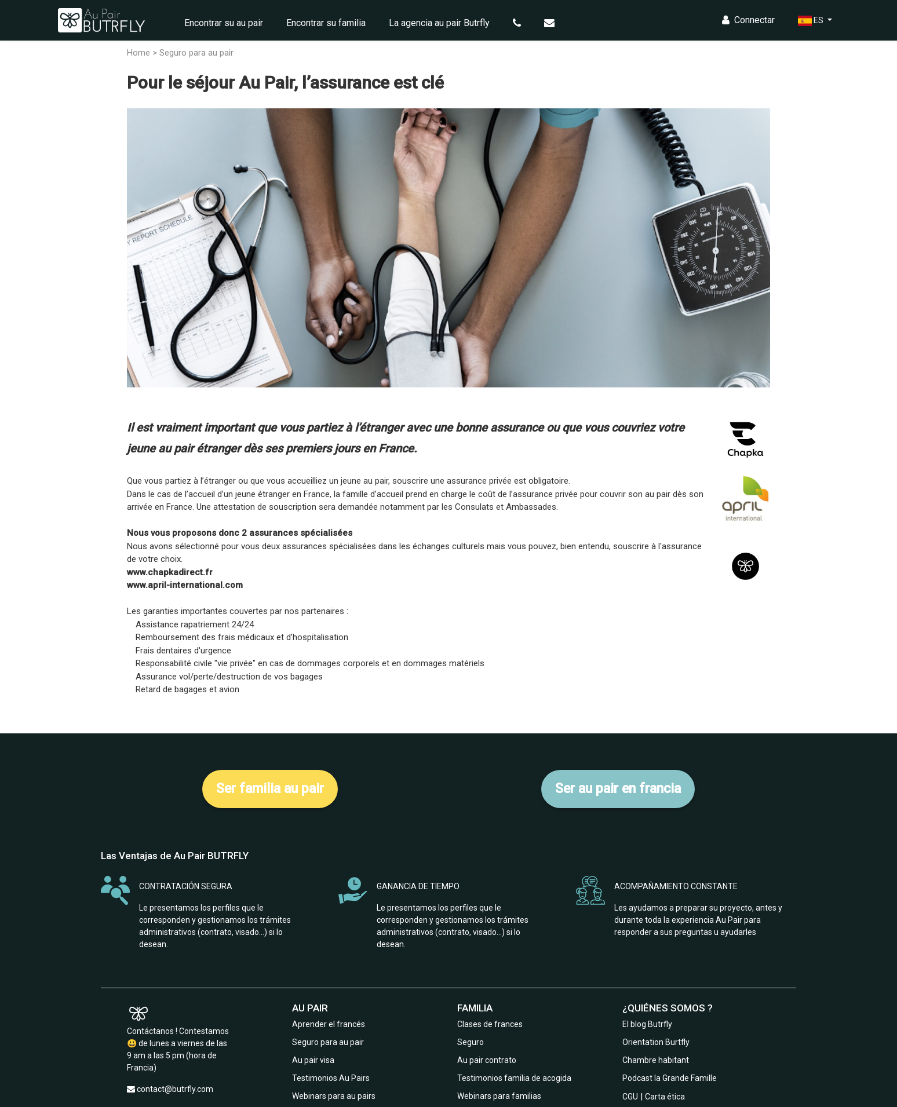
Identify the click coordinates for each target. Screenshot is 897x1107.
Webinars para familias (499, 1096)
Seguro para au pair (328, 1042)
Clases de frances (490, 1024)
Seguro (470, 1042)
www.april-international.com (185, 585)
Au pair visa (313, 1060)
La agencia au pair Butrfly (439, 22)
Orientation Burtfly (656, 1042)
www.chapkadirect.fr (170, 572)
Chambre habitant (655, 1060)
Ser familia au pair (270, 789)
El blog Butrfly (647, 1024)
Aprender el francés (328, 1024)
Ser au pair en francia (618, 789)
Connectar (748, 19)
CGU (630, 1096)
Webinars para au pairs (333, 1096)
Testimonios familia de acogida (514, 1078)
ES (811, 21)
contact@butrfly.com (175, 1089)
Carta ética (665, 1096)
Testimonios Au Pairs (331, 1078)
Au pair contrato (486, 1060)
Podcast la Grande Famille (669, 1078)
